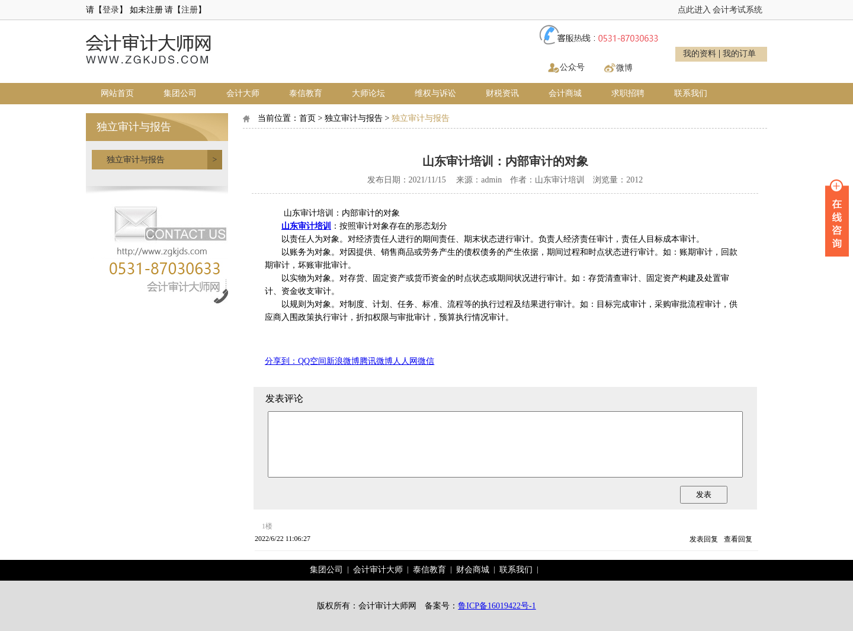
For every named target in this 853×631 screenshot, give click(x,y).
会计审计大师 (378, 569)
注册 (189, 9)
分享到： (281, 361)
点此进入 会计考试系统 (720, 9)
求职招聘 (627, 93)
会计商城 (565, 93)
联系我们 (690, 93)
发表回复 (704, 539)
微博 (624, 67)
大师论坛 (368, 93)
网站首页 (117, 93)
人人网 (405, 361)
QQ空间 (312, 361)
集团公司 (180, 93)
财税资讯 (502, 93)
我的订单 (739, 54)
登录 (110, 9)
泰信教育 (305, 93)
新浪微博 (343, 361)
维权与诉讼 (435, 93)
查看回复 (738, 539)
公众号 (572, 67)
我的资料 (699, 54)
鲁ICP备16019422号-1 (496, 605)
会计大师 (242, 93)
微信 (426, 361)
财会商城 (472, 569)
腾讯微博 (376, 361)
